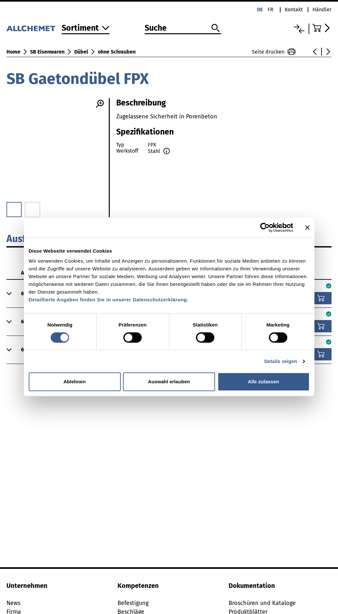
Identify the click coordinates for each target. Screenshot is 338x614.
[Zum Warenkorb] (322, 28)
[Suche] (183, 28)
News (13, 603)
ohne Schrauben (117, 52)
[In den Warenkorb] (321, 298)
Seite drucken (273, 51)
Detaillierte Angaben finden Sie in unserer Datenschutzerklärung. (109, 299)
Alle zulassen (263, 381)
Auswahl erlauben (169, 381)
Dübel (81, 52)
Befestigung (133, 603)
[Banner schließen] (307, 227)
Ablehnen (74, 381)
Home (13, 52)
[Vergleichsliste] (299, 29)
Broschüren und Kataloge (262, 603)
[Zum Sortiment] (85, 28)
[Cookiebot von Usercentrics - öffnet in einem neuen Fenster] (265, 227)
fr (270, 9)
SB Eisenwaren (47, 52)
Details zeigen (280, 361)
